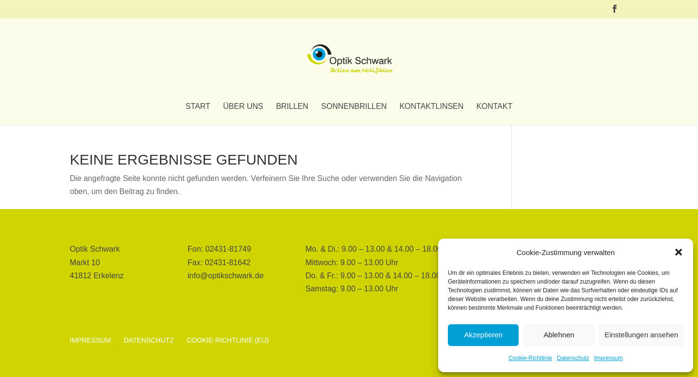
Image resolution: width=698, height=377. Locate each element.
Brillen (292, 106)
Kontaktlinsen (431, 106)
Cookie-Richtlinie (530, 358)
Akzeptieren (483, 335)
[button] (678, 252)
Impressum (608, 358)
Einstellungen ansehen (641, 335)
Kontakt (494, 106)
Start (198, 106)
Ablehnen (558, 335)
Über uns (243, 106)
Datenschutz (573, 358)
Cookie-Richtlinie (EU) (228, 340)
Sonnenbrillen (354, 106)
